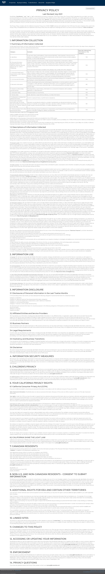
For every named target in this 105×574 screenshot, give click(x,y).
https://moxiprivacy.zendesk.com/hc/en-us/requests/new (24, 405)
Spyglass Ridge (50, 2)
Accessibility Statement (88, 571)
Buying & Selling (22, 2)
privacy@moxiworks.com (56, 373)
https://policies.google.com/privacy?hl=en (46, 214)
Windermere (18, 570)
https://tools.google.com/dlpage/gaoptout (27, 216)
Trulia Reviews (32, 2)
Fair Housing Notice (99, 571)
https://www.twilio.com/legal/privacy (65, 271)
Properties (12, 2)
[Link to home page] (4, 3)
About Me (41, 2)
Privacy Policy (101, 570)
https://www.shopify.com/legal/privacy (19, 160)
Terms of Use (93, 570)
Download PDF (90, 8)
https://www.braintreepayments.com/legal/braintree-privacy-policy (39, 161)
